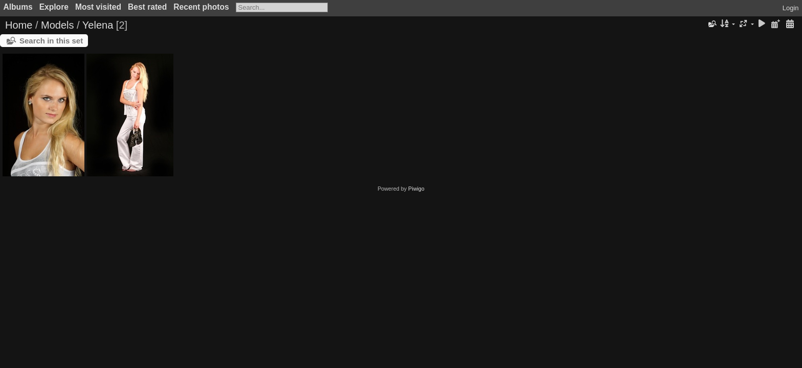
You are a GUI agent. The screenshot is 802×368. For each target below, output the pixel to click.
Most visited (98, 7)
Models (57, 25)
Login (791, 8)
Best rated (147, 7)
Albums (18, 7)
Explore (54, 7)
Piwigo (416, 189)
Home (18, 25)
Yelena (97, 25)
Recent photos (201, 7)
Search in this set (51, 40)
